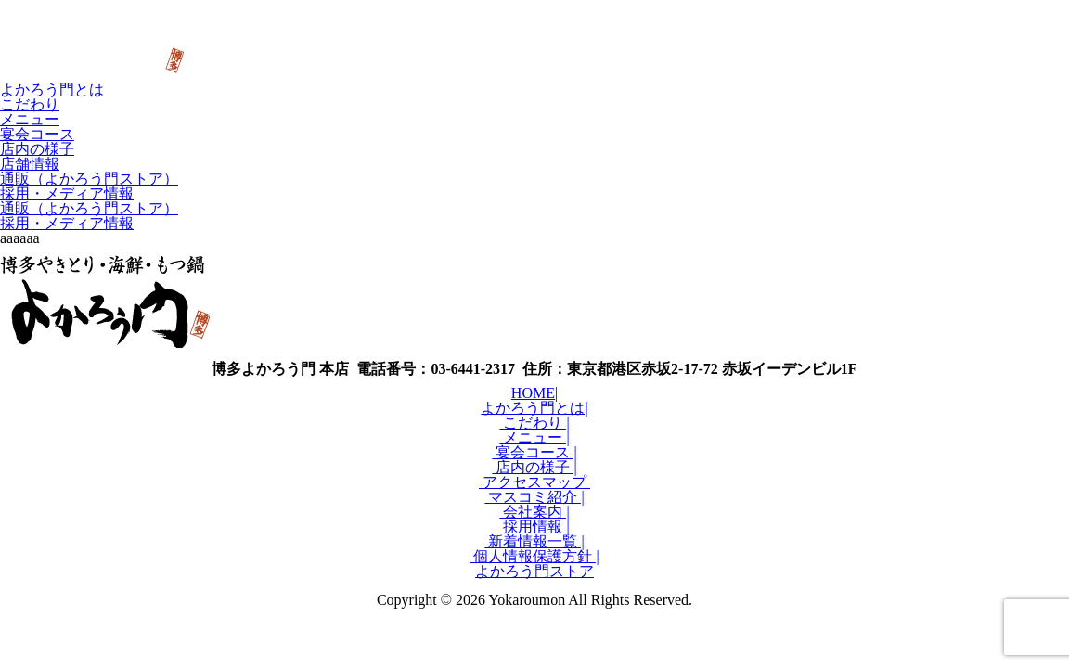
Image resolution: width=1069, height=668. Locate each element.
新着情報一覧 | (534, 541)
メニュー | (534, 437)
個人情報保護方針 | (534, 556)
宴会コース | (534, 452)
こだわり (29, 104)
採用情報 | (534, 526)
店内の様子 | (534, 467)
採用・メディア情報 (67, 193)
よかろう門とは (52, 89)
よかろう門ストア (534, 571)
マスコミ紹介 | (534, 497)
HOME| (534, 393)
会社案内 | (534, 512)
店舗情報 (29, 164)
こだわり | (534, 422)
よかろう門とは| (534, 408)
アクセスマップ (534, 482)
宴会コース (37, 134)
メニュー (29, 119)
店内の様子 (37, 149)
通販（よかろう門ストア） (89, 178)
